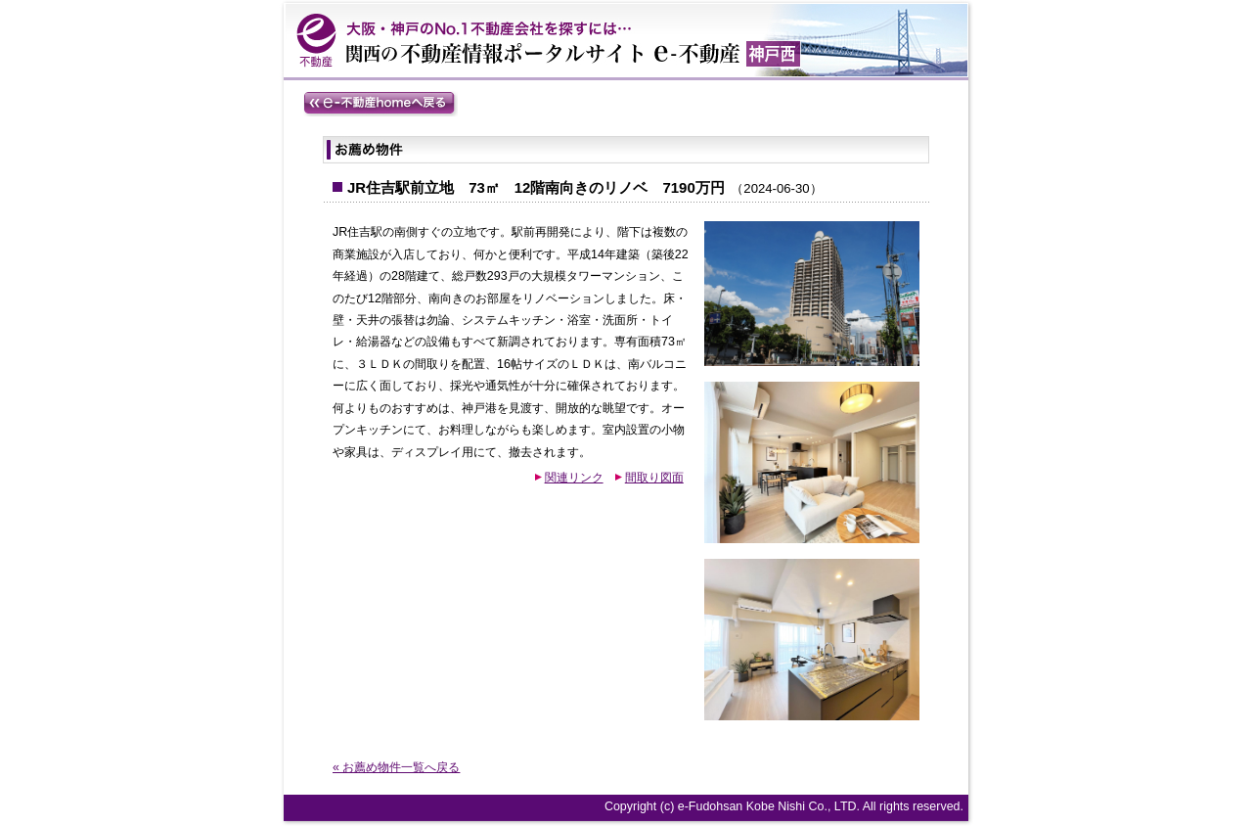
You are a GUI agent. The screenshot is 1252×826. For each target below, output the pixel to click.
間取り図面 (654, 477)
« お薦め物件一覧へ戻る (396, 767)
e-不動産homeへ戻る (380, 103)
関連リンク (574, 477)
